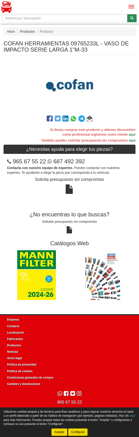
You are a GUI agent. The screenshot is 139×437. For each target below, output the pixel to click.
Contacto (13, 326)
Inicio (11, 31)
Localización (15, 332)
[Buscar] (132, 18)
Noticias (12, 351)
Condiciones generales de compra (30, 377)
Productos (27, 31)
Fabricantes (15, 339)
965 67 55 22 (29, 161)
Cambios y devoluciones (23, 384)
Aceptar (59, 432)
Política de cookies (20, 371)
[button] (90, 119)
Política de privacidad (21, 364)
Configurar (77, 432)
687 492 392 (66, 161)
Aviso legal (14, 358)
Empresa (13, 319)
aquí (132, 134)
